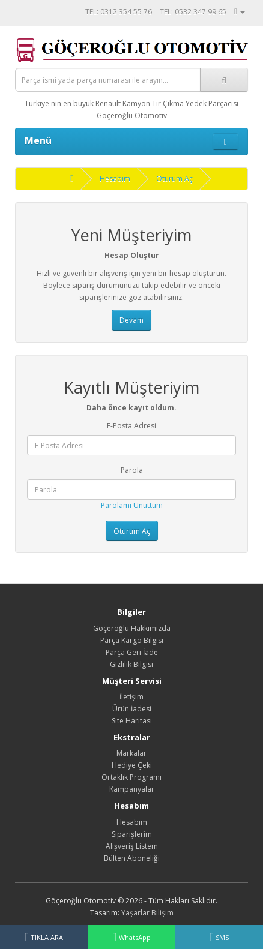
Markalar (131, 753)
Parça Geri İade (132, 652)
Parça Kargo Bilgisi (131, 640)
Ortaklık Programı (131, 777)
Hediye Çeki (132, 765)
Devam (131, 320)
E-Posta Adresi (131, 426)
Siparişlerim (132, 834)
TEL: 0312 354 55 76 (118, 12)
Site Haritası (132, 721)
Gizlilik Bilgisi (131, 664)
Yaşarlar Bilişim (147, 913)
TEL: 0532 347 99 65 (193, 12)
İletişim (131, 697)
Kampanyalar (131, 789)
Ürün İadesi (131, 709)
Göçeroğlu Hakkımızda (132, 628)
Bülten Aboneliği (132, 858)
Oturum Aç (174, 178)
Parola (132, 470)
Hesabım (115, 178)
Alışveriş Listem (132, 846)
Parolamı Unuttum (132, 505)
